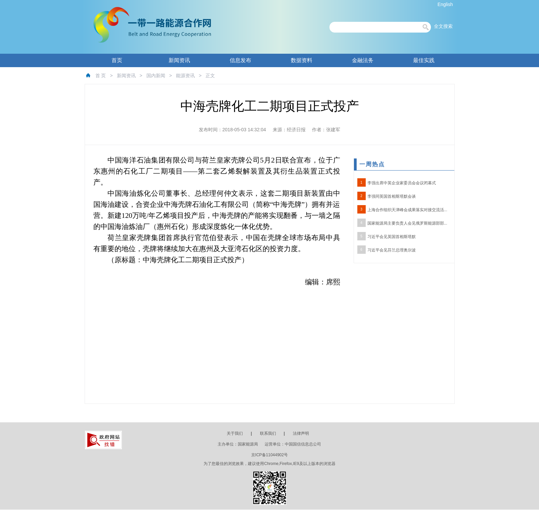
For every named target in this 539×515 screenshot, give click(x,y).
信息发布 (240, 60)
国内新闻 (155, 75)
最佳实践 (424, 60)
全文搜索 (443, 26)
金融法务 (362, 60)
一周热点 (372, 164)
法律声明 (301, 433)
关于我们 (235, 433)
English (445, 4)
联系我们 (268, 433)
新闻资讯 (179, 60)
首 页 (100, 75)
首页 (116, 60)
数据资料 (301, 60)
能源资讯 (185, 75)
